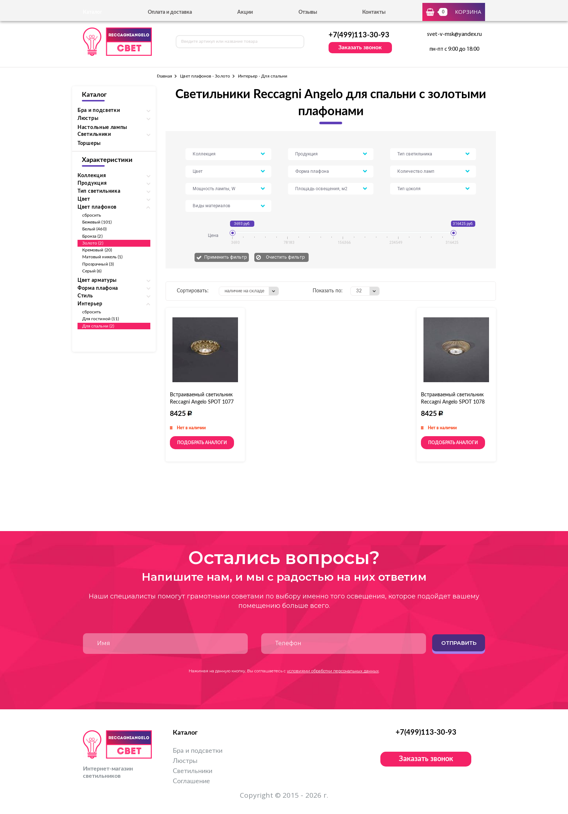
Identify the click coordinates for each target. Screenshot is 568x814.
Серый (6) (92, 271)
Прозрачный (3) (98, 264)
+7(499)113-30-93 (359, 35)
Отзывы (307, 12)
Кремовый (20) (97, 250)
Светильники (192, 771)
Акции (245, 12)
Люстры (185, 761)
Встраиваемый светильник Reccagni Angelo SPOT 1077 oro (202, 402)
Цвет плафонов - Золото (205, 76)
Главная (164, 76)
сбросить (91, 215)
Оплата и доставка (170, 12)
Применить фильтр (225, 257)
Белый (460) (94, 229)
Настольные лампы (102, 127)
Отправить (458, 642)
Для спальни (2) (98, 326)
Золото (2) (92, 243)
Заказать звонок (360, 47)
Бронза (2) (92, 236)
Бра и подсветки (197, 751)
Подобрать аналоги (202, 443)
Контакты (373, 12)
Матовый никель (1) (102, 257)
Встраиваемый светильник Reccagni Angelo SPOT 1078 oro (453, 402)
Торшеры (89, 143)
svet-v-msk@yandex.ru (454, 34)
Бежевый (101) (97, 222)
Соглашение (191, 781)
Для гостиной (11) (100, 319)
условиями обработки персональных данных (333, 670)
